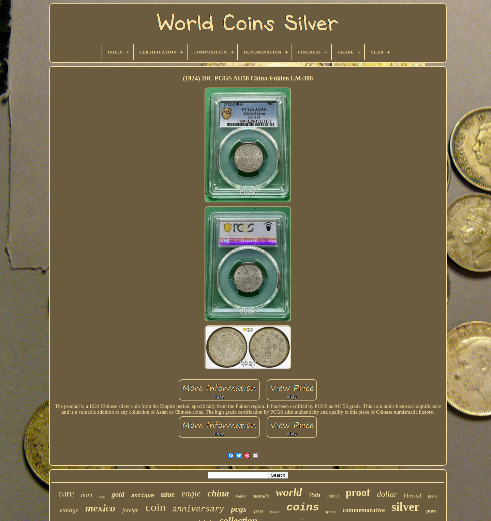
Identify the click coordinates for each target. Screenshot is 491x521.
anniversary (198, 509)
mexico (100, 508)
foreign (130, 510)
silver (406, 507)
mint (86, 495)
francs (331, 512)
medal (333, 496)
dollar (387, 494)
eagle (190, 494)
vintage (68, 510)
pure (431, 511)
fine (102, 497)
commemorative (364, 510)
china (218, 493)
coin (156, 507)
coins (302, 507)
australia (261, 496)
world (289, 492)
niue (168, 494)
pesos (432, 496)
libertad (412, 496)
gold (117, 494)
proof (358, 493)
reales (241, 496)
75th (315, 495)
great (258, 511)
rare (66, 493)
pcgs (239, 509)
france (275, 512)
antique (142, 496)
